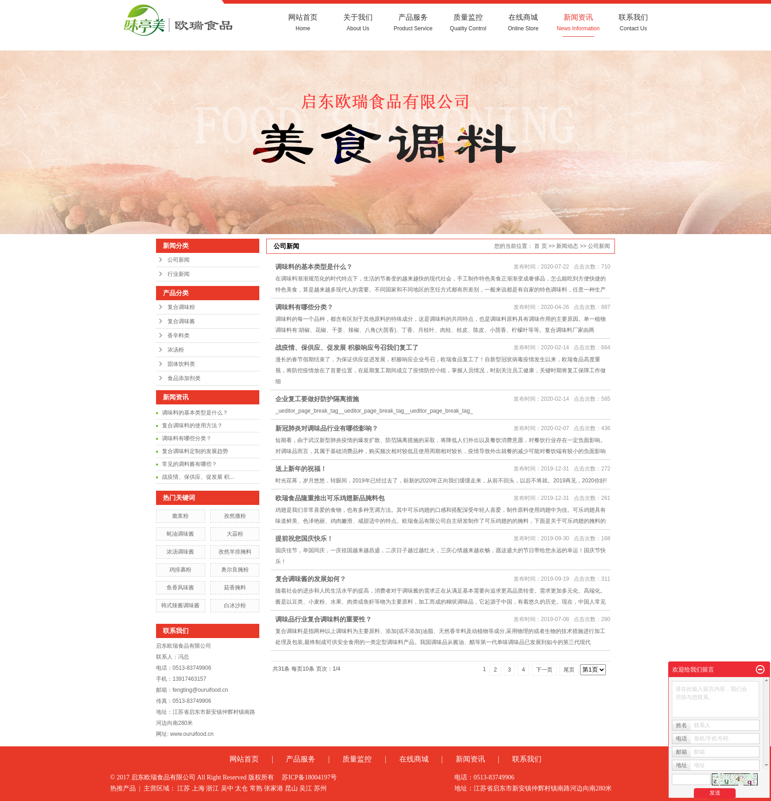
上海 (198, 788)
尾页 (569, 670)
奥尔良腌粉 (235, 569)
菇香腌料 (235, 587)
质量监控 (468, 23)
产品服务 (413, 23)
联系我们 (633, 23)
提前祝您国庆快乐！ (304, 538)
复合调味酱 (181, 321)
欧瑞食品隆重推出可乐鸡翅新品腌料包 (330, 498)
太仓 (241, 788)
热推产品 (123, 788)
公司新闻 (179, 260)
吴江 (305, 788)
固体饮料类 (181, 364)
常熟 (256, 788)
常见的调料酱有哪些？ (189, 464)
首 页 (540, 246)
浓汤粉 (176, 350)
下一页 (544, 670)
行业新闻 (179, 274)
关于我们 (358, 23)
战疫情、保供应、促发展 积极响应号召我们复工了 (347, 347)
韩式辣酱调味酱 (180, 605)
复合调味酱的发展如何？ (310, 579)
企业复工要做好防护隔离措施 (317, 399)
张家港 (273, 788)
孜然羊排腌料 (234, 552)
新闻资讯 (578, 23)
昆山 (291, 788)
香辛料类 (179, 335)
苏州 (320, 788)
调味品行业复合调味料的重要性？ (323, 619)
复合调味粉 (181, 307)
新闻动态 (567, 246)
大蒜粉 (235, 534)
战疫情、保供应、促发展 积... (198, 477)
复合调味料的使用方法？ (192, 425)
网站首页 (302, 23)
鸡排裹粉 (180, 569)
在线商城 (523, 23)
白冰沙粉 (235, 605)
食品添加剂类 (184, 378)
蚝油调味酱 (180, 534)
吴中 (227, 788)
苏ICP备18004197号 (309, 777)
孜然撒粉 (235, 516)
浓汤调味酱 (180, 552)
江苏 (183, 788)
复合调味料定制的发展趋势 (195, 451)
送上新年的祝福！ (301, 468)
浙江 (212, 788)
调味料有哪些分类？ (187, 438)
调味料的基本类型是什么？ (195, 412)
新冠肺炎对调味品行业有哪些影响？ (326, 428)
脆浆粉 (180, 516)
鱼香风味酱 (180, 587)
